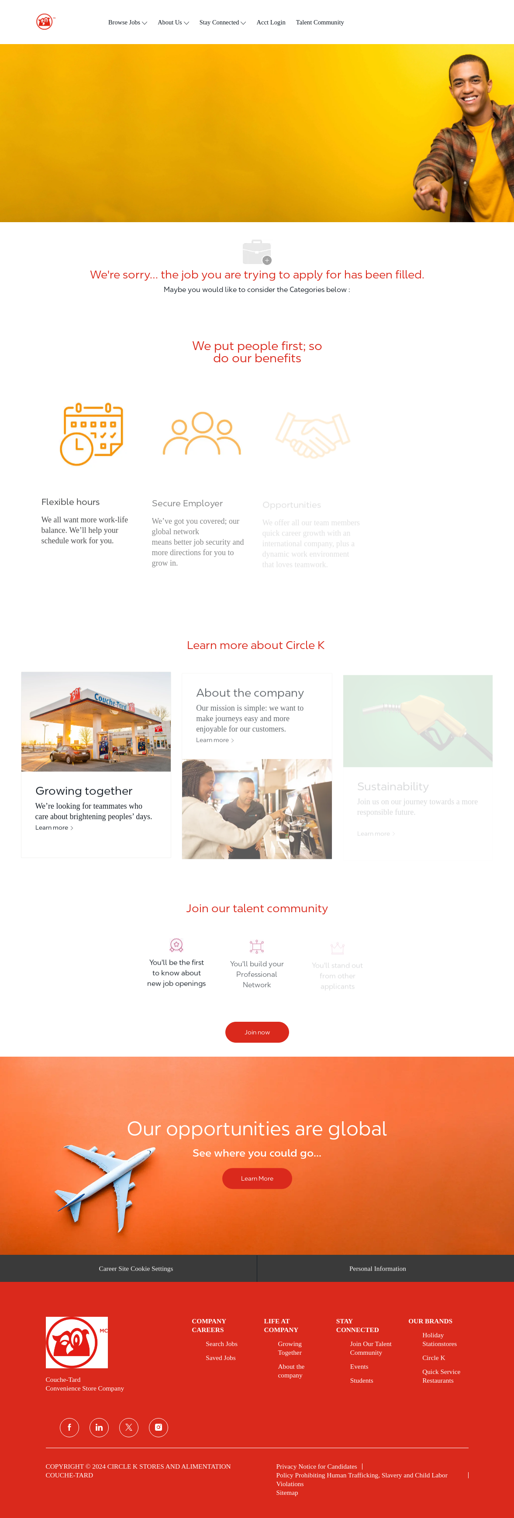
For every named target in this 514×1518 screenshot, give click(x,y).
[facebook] (69, 1427)
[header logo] (42, 22)
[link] (113, 1342)
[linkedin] (99, 1427)
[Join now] (257, 1032)
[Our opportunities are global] (257, 1156)
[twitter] (128, 1427)
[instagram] (158, 1427)
